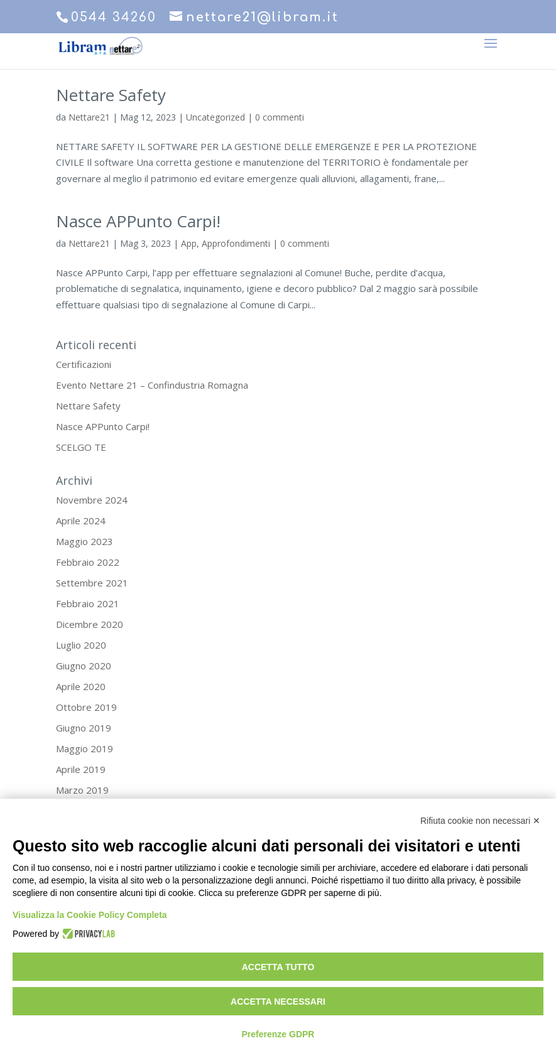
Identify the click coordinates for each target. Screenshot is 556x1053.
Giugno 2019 (83, 727)
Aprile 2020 (81, 686)
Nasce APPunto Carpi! (138, 221)
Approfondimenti (236, 243)
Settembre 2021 (92, 582)
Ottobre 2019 (86, 707)
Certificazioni (83, 364)
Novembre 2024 (92, 500)
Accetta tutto (278, 967)
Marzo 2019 (82, 790)
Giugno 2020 (83, 665)
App (189, 243)
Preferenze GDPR (278, 1034)
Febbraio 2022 (87, 562)
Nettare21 (89, 117)
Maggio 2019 (84, 748)
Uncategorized (215, 117)
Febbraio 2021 (87, 603)
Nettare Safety (111, 95)
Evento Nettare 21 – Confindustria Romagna (152, 385)
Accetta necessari (278, 1001)
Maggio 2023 (84, 541)
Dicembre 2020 (89, 624)
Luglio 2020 (81, 645)
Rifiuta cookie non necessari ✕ (480, 821)
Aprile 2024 (81, 520)
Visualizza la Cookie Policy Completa (90, 915)
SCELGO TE (81, 447)
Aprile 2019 (81, 769)
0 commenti (279, 117)
